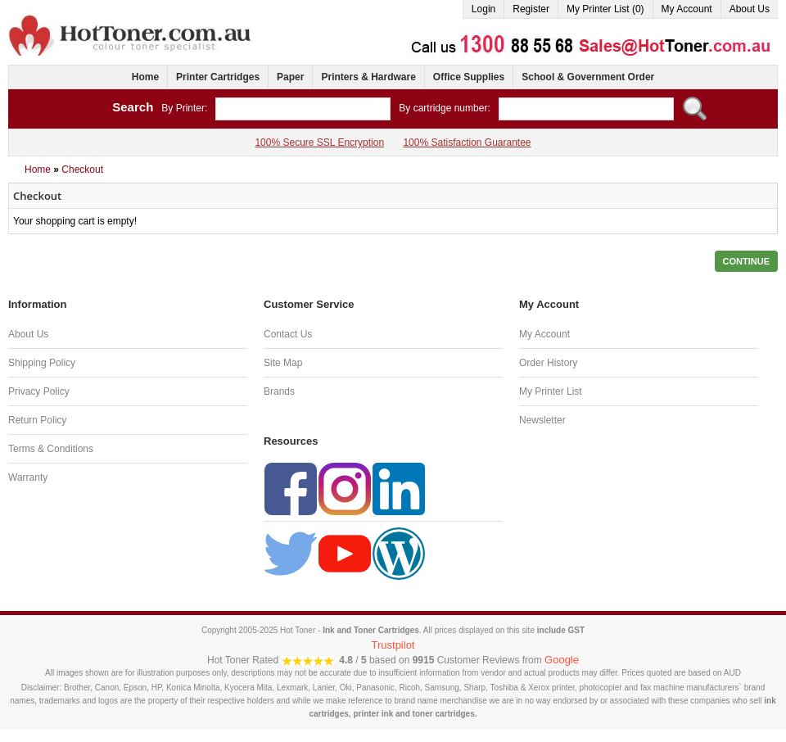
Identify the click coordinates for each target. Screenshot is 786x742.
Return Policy (37, 420)
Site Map (283, 363)
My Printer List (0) (605, 9)
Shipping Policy (41, 363)
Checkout (82, 169)
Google (561, 660)
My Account (687, 9)
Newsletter (542, 420)
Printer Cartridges (218, 77)
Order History (548, 363)
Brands (279, 391)
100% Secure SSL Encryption (319, 142)
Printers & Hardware (368, 77)
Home (145, 77)
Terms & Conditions (50, 449)
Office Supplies (468, 77)
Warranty (27, 477)
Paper (290, 77)
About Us (750, 9)
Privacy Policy (39, 391)
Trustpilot (393, 645)
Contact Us (288, 334)
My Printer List (550, 391)
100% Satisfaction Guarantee (467, 142)
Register (531, 9)
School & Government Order (588, 77)
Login (483, 9)
